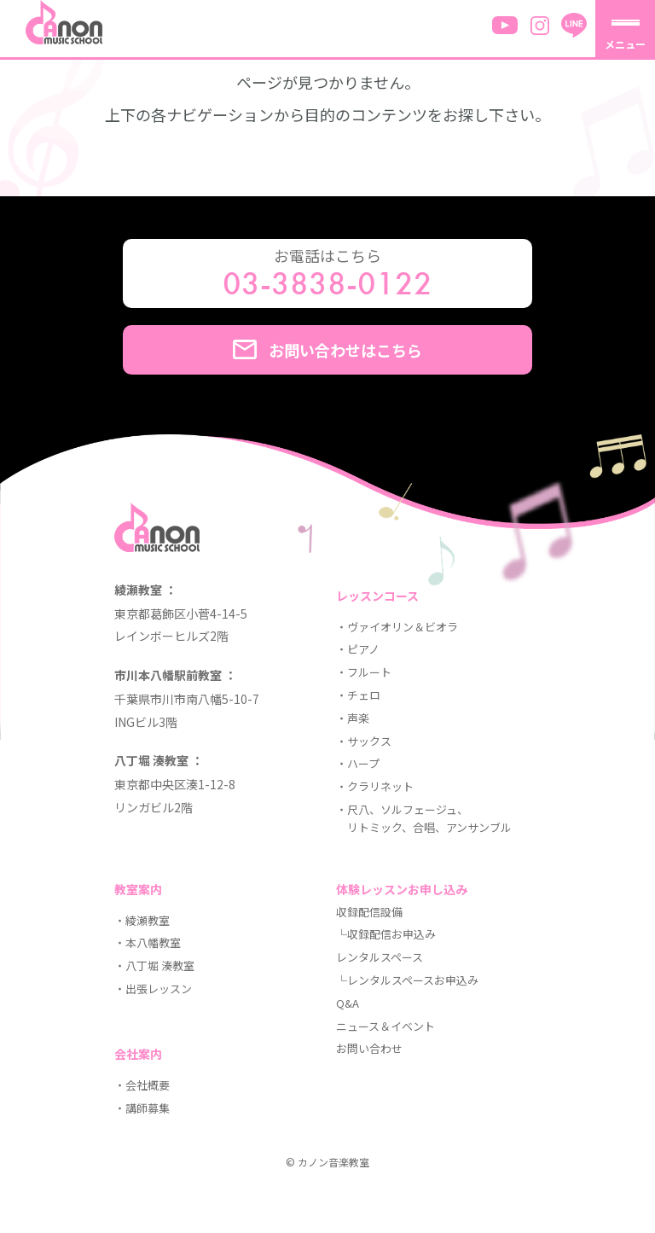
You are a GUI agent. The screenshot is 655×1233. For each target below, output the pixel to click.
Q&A (347, 1003)
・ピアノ (358, 649)
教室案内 (138, 889)
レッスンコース (377, 595)
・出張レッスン (153, 988)
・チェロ (358, 695)
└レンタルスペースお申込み (407, 980)
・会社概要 (142, 1085)
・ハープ (358, 763)
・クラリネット (375, 786)
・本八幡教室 (147, 942)
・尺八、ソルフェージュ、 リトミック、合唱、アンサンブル (424, 818)
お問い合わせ (369, 1048)
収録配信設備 (369, 912)
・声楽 (352, 718)
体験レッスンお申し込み (401, 889)
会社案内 (138, 1053)
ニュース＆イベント (385, 1026)
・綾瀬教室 (142, 920)
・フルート (363, 672)
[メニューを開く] (625, 30)
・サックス (363, 741)
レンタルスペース (379, 957)
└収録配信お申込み (386, 934)
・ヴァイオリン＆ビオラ (397, 627)
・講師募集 (142, 1108)
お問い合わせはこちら (327, 350)
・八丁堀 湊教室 (154, 965)
